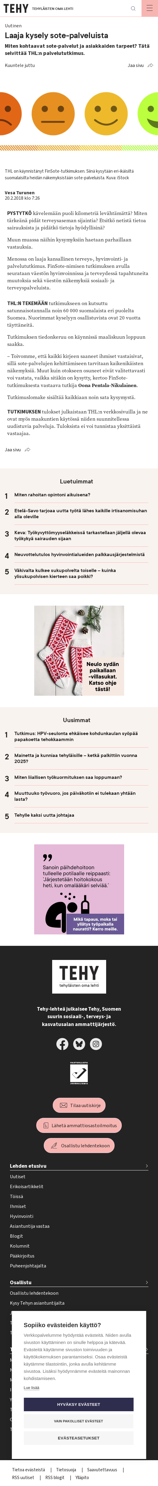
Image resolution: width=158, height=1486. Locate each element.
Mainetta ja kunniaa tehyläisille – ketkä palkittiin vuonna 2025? (75, 758)
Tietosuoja (66, 1470)
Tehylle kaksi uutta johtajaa (44, 815)
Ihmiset (18, 1206)
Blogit (16, 1236)
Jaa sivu (136, 65)
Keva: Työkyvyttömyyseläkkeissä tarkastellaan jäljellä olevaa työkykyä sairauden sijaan (80, 536)
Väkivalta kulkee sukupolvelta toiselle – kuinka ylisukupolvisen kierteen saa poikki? (65, 573)
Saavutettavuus (102, 1470)
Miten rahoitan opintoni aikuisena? (52, 495)
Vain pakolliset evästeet (78, 1421)
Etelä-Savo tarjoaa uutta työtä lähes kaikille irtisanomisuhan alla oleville (80, 514)
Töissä (16, 1196)
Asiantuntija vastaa (29, 1226)
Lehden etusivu (28, 1166)
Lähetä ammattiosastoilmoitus (84, 1125)
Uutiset (17, 1176)
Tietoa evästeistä (29, 1470)
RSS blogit (55, 1478)
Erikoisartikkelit (26, 1186)
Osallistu (20, 1282)
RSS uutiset (23, 1478)
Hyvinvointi (21, 1216)
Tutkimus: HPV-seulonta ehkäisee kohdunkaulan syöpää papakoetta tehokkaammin (76, 737)
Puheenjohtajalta (28, 1266)
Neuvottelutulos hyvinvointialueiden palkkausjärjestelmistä (79, 555)
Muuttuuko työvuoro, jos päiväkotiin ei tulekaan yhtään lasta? (75, 796)
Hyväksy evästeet (78, 1404)
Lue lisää (31, 1387)
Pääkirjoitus (22, 1256)
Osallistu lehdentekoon (85, 1145)
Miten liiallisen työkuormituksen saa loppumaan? (68, 777)
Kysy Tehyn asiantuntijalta (37, 1303)
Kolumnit (20, 1246)
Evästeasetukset (79, 1438)
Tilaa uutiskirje (85, 1105)
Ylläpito (82, 1478)
